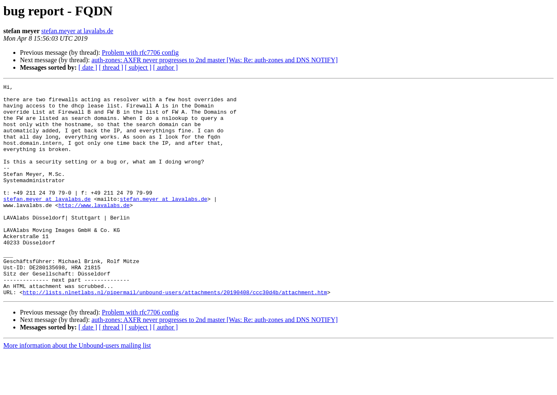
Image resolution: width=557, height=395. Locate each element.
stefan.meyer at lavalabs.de (77, 30)
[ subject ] (138, 67)
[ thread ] (111, 67)
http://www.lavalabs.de (94, 230)
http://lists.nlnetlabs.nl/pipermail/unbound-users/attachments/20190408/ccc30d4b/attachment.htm (175, 334)
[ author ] (165, 67)
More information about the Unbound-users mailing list (77, 387)
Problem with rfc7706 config (140, 52)
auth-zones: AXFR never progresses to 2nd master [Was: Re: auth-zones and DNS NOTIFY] (214, 59)
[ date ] (87, 67)
